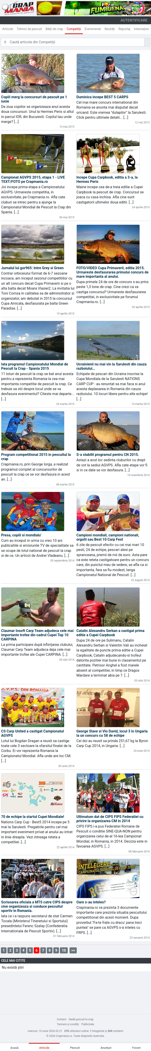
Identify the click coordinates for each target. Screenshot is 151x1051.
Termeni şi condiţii (68, 1024)
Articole (7, 29)
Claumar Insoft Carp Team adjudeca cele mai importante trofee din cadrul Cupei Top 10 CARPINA (37, 635)
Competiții (74, 29)
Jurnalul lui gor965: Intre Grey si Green (32, 268)
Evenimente (93, 29)
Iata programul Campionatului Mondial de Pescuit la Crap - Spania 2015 (34, 366)
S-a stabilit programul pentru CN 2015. (108, 454)
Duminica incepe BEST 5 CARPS (102, 97)
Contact (61, 1019)
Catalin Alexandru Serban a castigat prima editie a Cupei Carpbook (110, 633)
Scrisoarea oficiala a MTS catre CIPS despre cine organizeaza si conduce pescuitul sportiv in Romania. (36, 906)
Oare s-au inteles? (91, 902)
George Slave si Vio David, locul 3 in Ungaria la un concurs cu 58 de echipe (112, 733)
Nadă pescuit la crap (81, 1019)
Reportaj (125, 29)
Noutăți (110, 29)
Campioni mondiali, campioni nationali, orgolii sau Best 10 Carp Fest (108, 537)
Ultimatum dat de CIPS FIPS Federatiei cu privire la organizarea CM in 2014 (110, 819)
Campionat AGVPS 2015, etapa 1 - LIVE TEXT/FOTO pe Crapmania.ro (33, 179)
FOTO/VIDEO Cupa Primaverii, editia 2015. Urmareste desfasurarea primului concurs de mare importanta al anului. (113, 272)
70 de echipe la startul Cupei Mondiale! (32, 817)
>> (73, 950)
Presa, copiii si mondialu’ (21, 535)
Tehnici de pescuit (29, 29)
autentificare (134, 20)
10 (64, 950)
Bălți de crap (54, 29)
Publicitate (87, 1024)
